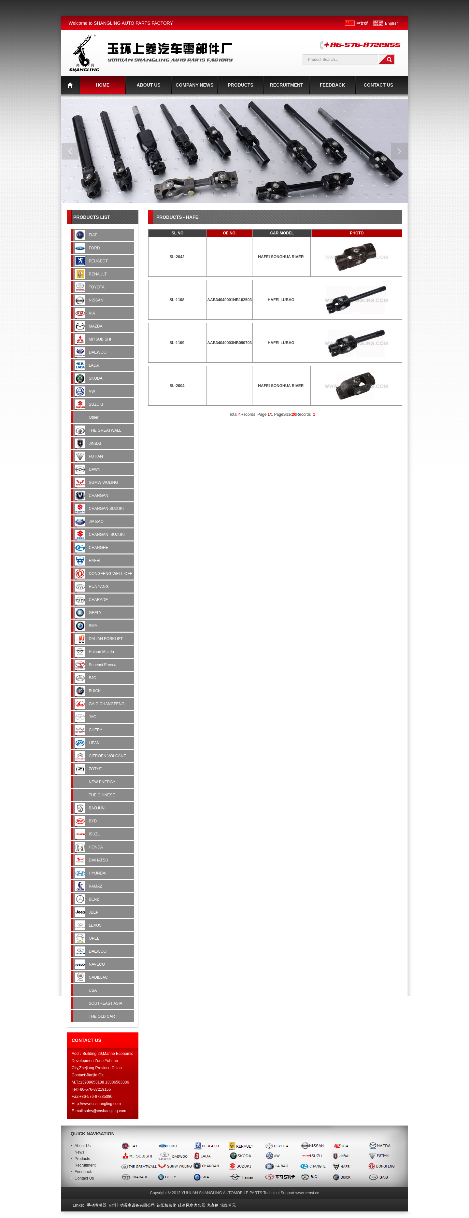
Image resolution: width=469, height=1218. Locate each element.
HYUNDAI (98, 873)
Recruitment (85, 1165)
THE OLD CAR (102, 1016)
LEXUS (96, 925)
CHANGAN (99, 495)
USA (93, 990)
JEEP (94, 912)
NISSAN (97, 300)
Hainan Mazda (102, 652)
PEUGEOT (99, 261)
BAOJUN (97, 808)
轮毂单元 (228, 1205)
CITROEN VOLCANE (108, 756)
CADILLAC (99, 977)
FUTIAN (96, 456)
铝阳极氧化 (166, 1205)
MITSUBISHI (100, 339)
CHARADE (99, 599)
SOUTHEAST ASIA (106, 1003)
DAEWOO (98, 352)
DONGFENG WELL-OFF (111, 573)
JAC (93, 717)
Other (94, 417)
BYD (93, 821)
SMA (93, 625)
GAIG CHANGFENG (107, 704)
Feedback (83, 1171)
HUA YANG (99, 586)
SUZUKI (96, 404)
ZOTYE (96, 769)
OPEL (94, 938)
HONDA (96, 847)
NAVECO (97, 964)
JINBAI (95, 443)
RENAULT (98, 274)
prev (70, 151)
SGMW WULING (104, 482)
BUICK (95, 691)
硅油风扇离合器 (191, 1205)
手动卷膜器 (97, 1205)
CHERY (96, 730)
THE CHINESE (102, 795)
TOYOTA (97, 287)
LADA (94, 365)
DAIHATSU (99, 860)
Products (82, 1158)
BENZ (94, 899)
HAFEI (95, 560)
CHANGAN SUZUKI (107, 508)
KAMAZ (96, 886)
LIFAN (95, 743)
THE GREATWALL (105, 430)
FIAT (93, 235)
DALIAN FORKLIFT (106, 639)
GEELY (96, 612)
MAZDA (96, 326)
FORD (95, 248)
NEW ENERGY (103, 782)
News (79, 1152)
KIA (92, 313)
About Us (83, 1145)
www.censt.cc (307, 1193)
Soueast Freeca (103, 665)
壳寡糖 (213, 1205)
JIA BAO (97, 521)
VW (93, 391)
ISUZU (95, 834)
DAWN (95, 469)
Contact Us (84, 1178)
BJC (93, 678)
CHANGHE (99, 547)
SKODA (96, 378)
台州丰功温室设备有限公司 (131, 1205)
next (399, 151)
